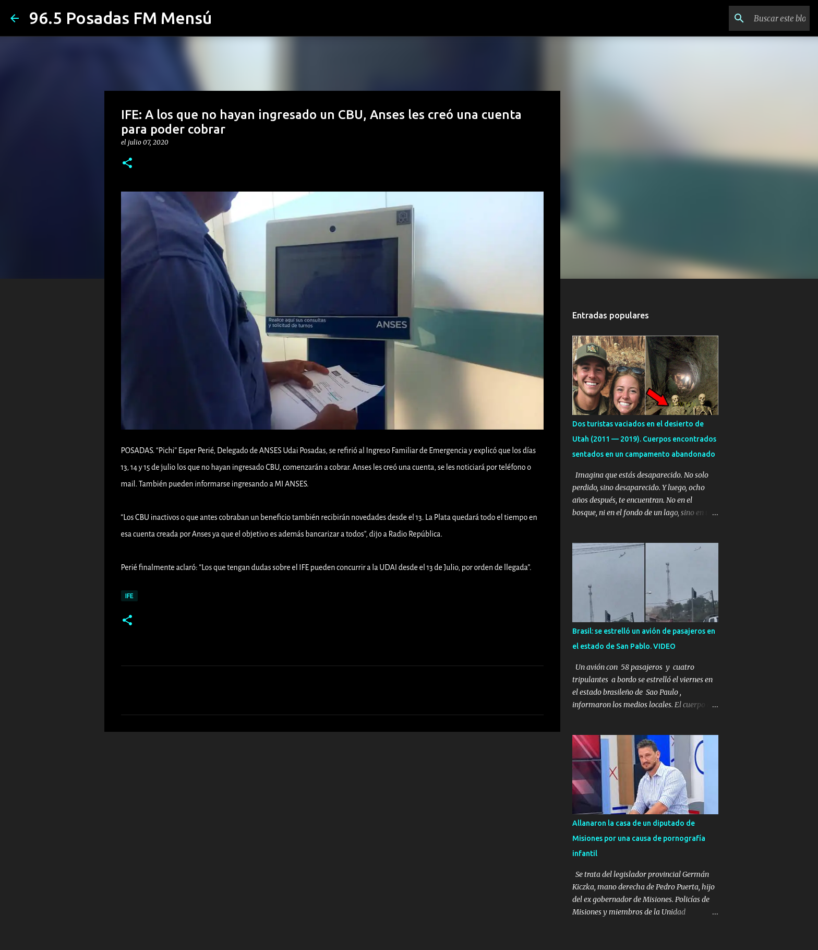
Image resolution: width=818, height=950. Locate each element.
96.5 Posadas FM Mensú (120, 17)
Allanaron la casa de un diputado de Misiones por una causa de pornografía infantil (638, 838)
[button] (127, 164)
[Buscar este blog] (755, 18)
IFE (129, 595)
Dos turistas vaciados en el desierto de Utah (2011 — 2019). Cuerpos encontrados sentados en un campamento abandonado (644, 439)
